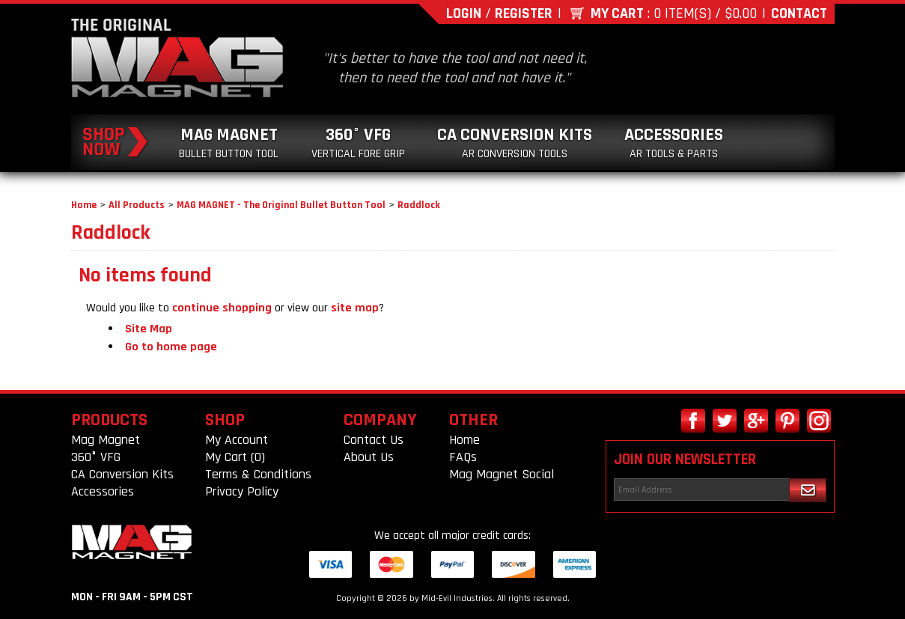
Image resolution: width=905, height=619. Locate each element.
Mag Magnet (228, 143)
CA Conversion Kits (514, 143)
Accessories (673, 143)
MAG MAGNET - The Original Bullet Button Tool (281, 205)
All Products (137, 205)
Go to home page (171, 347)
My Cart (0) (235, 457)
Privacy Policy (241, 491)
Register (523, 13)
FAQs (463, 457)
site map (355, 308)
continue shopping (222, 308)
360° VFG (358, 143)
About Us (369, 457)
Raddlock (418, 205)
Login (463, 13)
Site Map (148, 329)
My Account (236, 439)
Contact (799, 13)
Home (84, 205)
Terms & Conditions (258, 474)
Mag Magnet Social (501, 474)
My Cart (617, 13)
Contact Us (373, 439)
